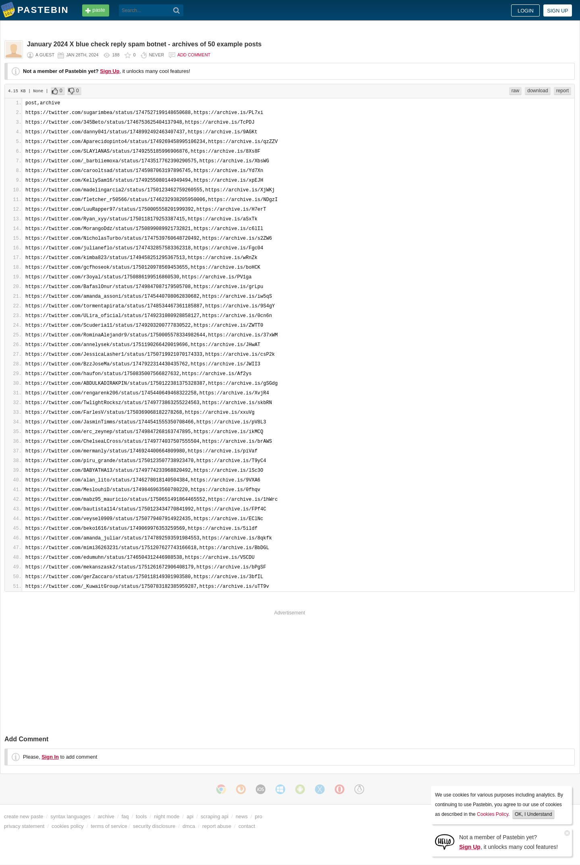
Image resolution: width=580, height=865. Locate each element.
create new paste (23, 816)
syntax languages (70, 816)
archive (106, 816)
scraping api (214, 816)
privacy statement (24, 826)
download (537, 90)
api (189, 816)
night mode (166, 816)
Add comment (193, 54)
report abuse (216, 826)
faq (125, 816)
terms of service (109, 826)
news (242, 816)
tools (141, 816)
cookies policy (68, 826)
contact (246, 826)
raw (515, 90)
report (562, 90)
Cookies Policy (492, 814)
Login (526, 11)
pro (259, 816)
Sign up (557, 11)
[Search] (176, 10)
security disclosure (154, 826)
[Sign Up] (444, 841)
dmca (188, 826)
